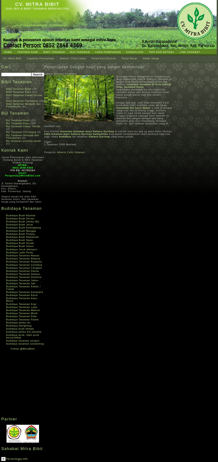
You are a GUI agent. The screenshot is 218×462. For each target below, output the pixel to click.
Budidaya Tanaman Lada (21, 307)
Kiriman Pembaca (65, 74)
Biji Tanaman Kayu (18, 123)
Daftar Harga (151, 58)
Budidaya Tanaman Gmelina (23, 277)
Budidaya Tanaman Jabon (22, 280)
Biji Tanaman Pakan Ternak (23, 126)
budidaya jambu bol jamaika (23, 331)
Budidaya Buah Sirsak (20, 243)
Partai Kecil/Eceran (104, 58)
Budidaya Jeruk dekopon (21, 249)
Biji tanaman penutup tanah (23, 141)
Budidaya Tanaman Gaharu (23, 274)
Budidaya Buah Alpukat (21, 215)
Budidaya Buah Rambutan (22, 237)
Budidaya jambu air (18, 322)
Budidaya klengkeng (19, 325)
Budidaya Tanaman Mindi (22, 313)
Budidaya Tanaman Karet (22, 295)
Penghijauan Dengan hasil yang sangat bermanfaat (94, 67)
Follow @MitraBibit (23, 348)
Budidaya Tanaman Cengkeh (24, 268)
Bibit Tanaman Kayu (18, 92)
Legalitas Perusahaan (40, 58)
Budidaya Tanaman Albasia (23, 258)
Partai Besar (129, 58)
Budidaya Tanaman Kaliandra (24, 292)
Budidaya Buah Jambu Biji (22, 221)
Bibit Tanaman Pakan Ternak (24, 95)
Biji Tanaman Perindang (21, 132)
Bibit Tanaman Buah (18, 89)
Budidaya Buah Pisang (20, 234)
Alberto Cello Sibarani (71, 152)
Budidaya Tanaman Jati (21, 283)
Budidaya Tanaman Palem (22, 319)
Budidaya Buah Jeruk (19, 224)
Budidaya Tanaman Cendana (24, 265)
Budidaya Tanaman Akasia (22, 255)
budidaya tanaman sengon (22, 340)
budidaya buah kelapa (20, 328)
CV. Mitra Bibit (37, 4)
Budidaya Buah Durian (20, 218)
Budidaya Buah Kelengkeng (23, 227)
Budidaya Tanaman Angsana (24, 261)
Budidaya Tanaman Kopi (21, 304)
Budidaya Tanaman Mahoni (23, 310)
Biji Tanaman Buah (18, 120)
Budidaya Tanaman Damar (22, 271)
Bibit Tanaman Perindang (22, 101)
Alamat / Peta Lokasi (73, 58)
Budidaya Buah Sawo (19, 240)
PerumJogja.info (17, 458)
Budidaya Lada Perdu (19, 252)
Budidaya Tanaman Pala (21, 316)
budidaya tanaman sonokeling (25, 343)
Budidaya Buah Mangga (21, 231)
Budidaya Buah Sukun (20, 246)
